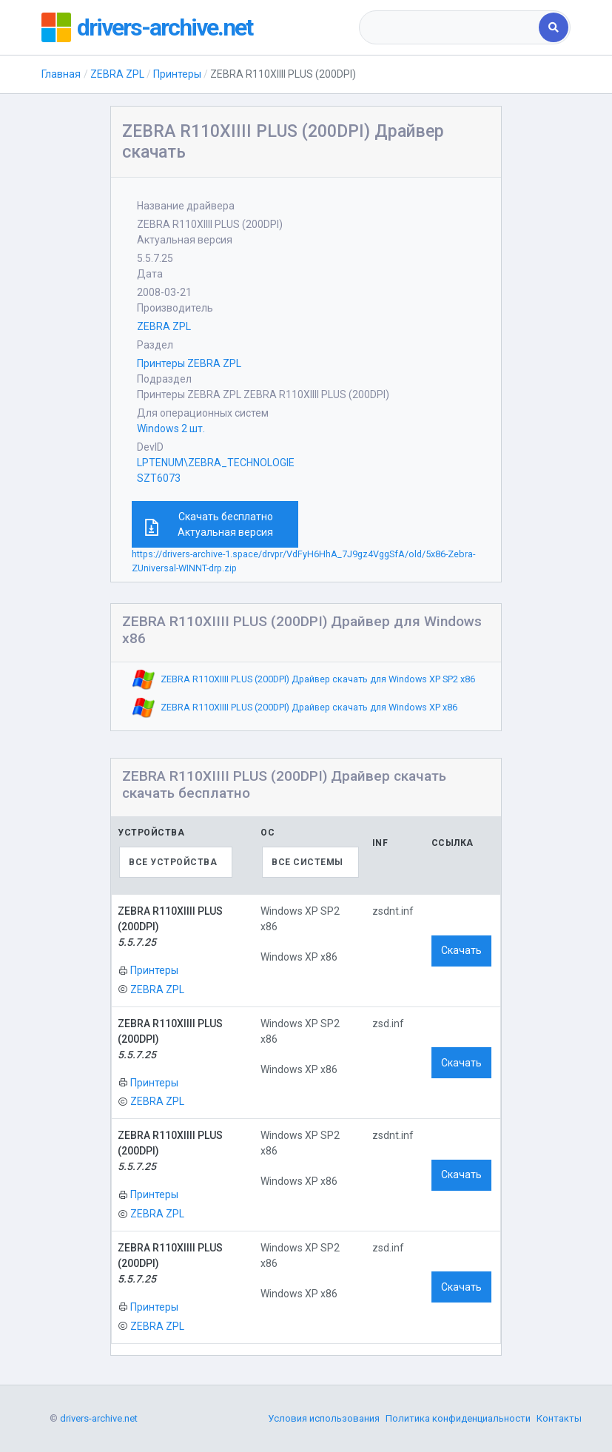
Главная (61, 74)
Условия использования (324, 1418)
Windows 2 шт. (171, 428)
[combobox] (450, 27)
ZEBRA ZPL (117, 74)
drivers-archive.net (164, 27)
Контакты (559, 1418)
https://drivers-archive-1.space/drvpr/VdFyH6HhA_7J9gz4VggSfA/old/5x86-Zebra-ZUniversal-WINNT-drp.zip (303, 561)
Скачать (461, 950)
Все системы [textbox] (307, 862)
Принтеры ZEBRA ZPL (189, 363)
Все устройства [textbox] (173, 862)
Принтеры (177, 74)
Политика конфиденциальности (458, 1418)
